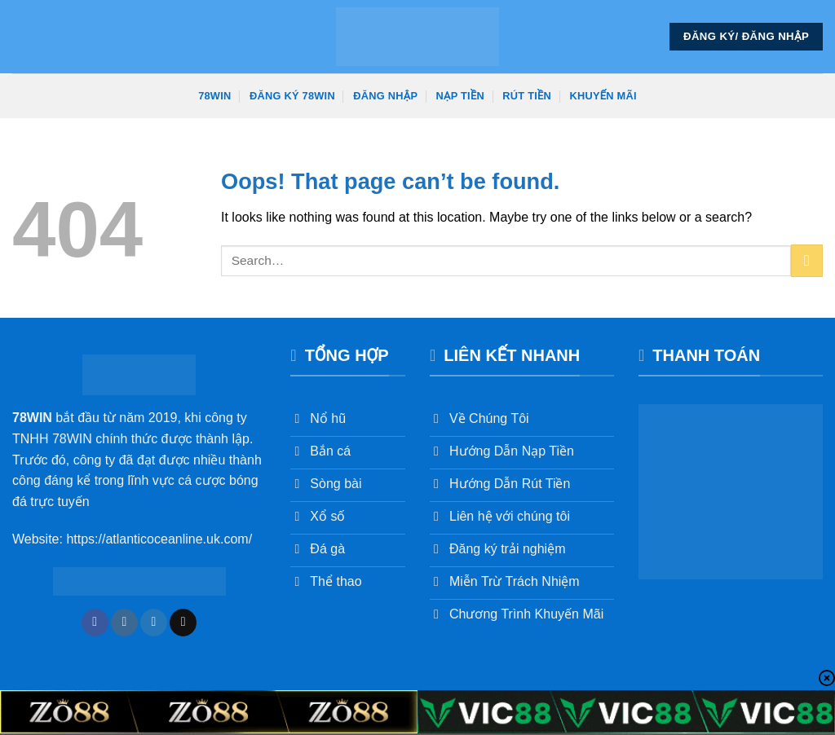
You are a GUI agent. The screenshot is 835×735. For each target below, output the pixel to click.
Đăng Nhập (385, 96)
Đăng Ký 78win (292, 96)
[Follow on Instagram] (124, 622)
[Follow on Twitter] (153, 622)
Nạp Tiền (460, 96)
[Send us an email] (183, 622)
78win (214, 96)
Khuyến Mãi (603, 96)
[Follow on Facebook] (95, 622)
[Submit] (807, 260)
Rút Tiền (526, 96)
